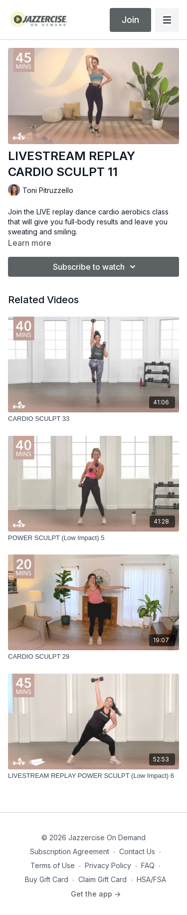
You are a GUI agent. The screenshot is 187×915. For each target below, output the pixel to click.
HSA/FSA (151, 879)
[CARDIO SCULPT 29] (93, 657)
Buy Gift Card (46, 879)
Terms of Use (52, 865)
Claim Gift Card (102, 879)
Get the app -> (96, 894)
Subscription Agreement (69, 851)
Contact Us (137, 851)
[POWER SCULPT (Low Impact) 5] (93, 538)
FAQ (148, 865)
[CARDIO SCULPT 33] (93, 419)
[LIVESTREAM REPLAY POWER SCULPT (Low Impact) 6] (93, 776)
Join (130, 19)
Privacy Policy (108, 865)
